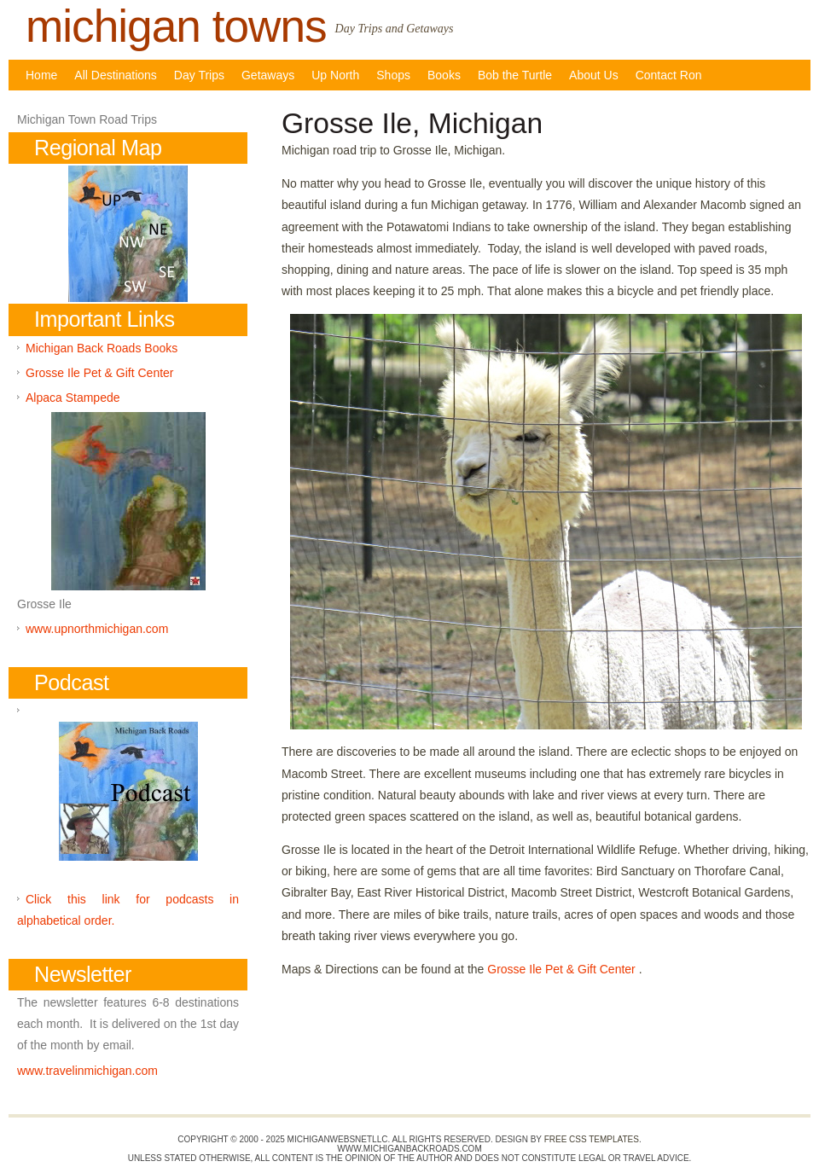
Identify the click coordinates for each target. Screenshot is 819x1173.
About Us (594, 75)
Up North (335, 75)
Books (444, 75)
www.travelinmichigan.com (87, 1070)
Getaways (267, 75)
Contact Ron (669, 75)
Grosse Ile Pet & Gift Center (562, 969)
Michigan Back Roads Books (101, 348)
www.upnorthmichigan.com (97, 629)
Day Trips (199, 75)
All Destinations (115, 75)
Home (41, 75)
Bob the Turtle (515, 75)
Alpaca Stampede (73, 397)
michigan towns (176, 26)
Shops (393, 75)
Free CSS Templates (591, 1139)
